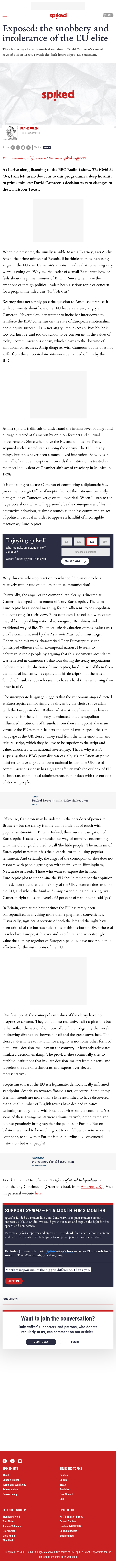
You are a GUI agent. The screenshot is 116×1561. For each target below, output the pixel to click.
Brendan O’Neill (11, 1516)
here (38, 1193)
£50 (105, 541)
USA (62, 1499)
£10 (79, 541)
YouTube (20, 1461)
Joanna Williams (12, 1526)
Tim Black (8, 1540)
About (6, 1475)
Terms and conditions (14, 1484)
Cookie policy (10, 1494)
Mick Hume (9, 1535)
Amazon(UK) (91, 1186)
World (47, 147)
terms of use (68, 1552)
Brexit (63, 1484)
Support (13, 1281)
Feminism (65, 1489)
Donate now (72, 561)
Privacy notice (10, 1489)
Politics (64, 1475)
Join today (41, 1342)
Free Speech (66, 1494)
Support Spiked (11, 1480)
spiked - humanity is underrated (58, 16)
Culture (64, 1480)
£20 (92, 541)
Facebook (5, 1461)
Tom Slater (8, 1521)
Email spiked (67, 1535)
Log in (107, 15)
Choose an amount (85, 552)
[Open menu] (5, 15)
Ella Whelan (9, 1531)
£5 (66, 541)
